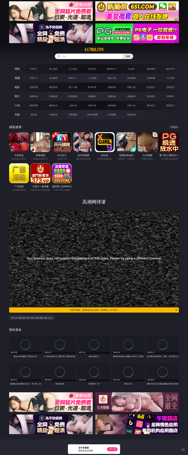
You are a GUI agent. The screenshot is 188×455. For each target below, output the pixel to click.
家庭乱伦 (53, 105)
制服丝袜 (112, 87)
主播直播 (151, 78)
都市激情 (34, 105)
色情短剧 (131, 114)
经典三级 (131, 87)
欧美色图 (73, 96)
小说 (17, 105)
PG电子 (33, 68)
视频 (17, 78)
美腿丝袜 (112, 96)
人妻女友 (73, 105)
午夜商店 (53, 114)
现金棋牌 (151, 68)
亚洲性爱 (34, 87)
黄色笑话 (151, 105)
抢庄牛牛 (170, 68)
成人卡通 (73, 87)
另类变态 (170, 87)
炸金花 (131, 68)
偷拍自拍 (53, 87)
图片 (17, 96)
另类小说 (131, 105)
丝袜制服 (131, 78)
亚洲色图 (53, 96)
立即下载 (112, 449)
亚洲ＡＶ (34, 78)
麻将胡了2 (112, 68)
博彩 (17, 69)
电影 (17, 87)
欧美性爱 (92, 87)
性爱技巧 (170, 105)
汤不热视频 (92, 114)
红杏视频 (112, 114)
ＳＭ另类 (170, 78)
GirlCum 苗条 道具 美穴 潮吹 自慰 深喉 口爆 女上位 (32, 318)
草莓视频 (73, 114)
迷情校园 (112, 105)
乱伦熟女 (151, 87)
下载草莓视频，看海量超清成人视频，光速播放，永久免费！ (123, 310)
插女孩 (34, 114)
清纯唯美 (131, 96)
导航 (17, 114)
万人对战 (73, 68)
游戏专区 (92, 68)
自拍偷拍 (53, 78)
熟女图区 (151, 96)
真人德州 (53, 68)
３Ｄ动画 (92, 78)
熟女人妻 (112, 78)
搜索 (128, 56)
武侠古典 (92, 105)
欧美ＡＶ (73, 78)
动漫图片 (92, 96)
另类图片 (170, 96)
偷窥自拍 (34, 96)
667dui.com (94, 49)
